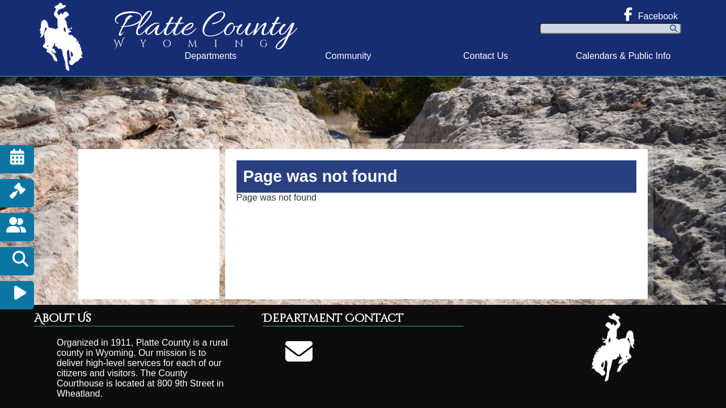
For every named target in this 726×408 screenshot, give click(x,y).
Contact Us (485, 56)
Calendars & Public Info (623, 56)
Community (348, 56)
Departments (210, 56)
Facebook (651, 14)
